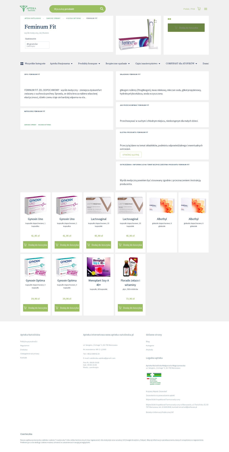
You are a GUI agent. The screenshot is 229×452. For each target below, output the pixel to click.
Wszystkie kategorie (33, 63)
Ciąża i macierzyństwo (148, 64)
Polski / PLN (189, 9)
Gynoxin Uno (35, 219)
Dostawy (24, 349)
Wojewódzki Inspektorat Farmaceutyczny (163, 399)
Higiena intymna (73, 18)
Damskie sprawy (53, 18)
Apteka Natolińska (32, 18)
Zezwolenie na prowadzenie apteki (160, 395)
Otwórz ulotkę (130, 155)
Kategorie (150, 345)
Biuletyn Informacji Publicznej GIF (160, 412)
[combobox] (93, 9)
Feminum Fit (92, 18)
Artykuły (149, 349)
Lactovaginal (98, 219)
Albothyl (162, 219)
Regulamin (24, 345)
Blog (148, 341)
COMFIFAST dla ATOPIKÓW (182, 64)
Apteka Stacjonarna (62, 64)
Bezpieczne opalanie (118, 64)
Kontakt (23, 357)
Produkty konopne (89, 64)
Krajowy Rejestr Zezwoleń (156, 391)
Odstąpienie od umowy (29, 353)
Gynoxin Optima (35, 280)
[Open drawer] (205, 9)
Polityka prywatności (28, 341)
